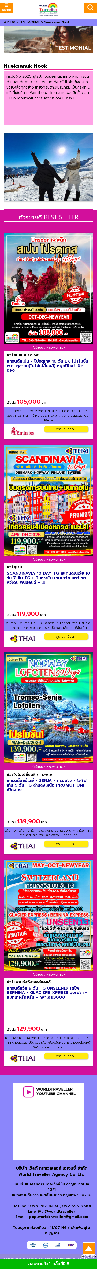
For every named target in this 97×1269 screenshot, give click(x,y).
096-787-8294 (44, 1206)
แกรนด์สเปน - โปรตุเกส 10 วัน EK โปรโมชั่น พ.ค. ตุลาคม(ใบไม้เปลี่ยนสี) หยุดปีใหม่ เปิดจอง (47, 365)
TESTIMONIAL (29, 22)
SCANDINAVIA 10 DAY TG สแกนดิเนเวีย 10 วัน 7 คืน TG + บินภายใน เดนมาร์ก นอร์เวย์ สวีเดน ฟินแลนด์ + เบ (48, 578)
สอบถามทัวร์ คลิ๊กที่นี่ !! (48, 1264)
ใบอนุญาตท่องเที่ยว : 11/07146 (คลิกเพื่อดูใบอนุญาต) (51, 1230)
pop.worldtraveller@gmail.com (58, 1217)
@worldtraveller (60, 1211)
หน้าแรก (9, 22)
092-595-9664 (76, 1206)
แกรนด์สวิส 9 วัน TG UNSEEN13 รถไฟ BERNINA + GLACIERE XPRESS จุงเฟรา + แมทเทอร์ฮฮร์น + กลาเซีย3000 (47, 992)
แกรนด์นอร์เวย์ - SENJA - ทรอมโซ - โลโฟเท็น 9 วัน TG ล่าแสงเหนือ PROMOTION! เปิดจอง (46, 785)
